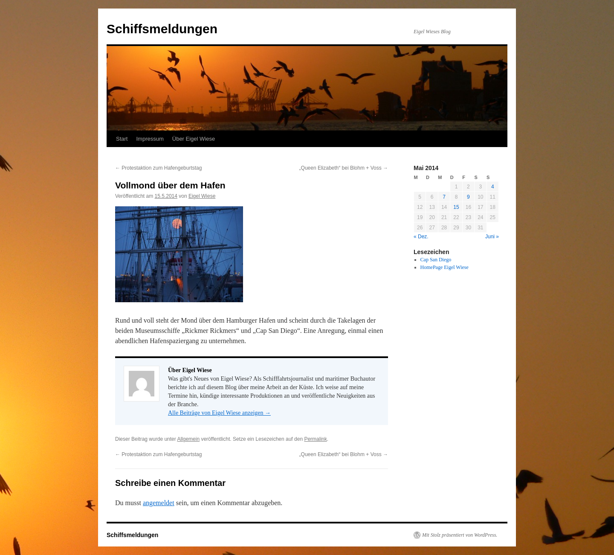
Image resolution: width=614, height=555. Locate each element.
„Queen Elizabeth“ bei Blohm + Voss (343, 168)
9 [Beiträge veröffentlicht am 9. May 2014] (468, 197)
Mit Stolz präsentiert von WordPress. (459, 535)
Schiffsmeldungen (162, 29)
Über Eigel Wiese (193, 139)
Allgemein (188, 439)
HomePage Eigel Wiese (444, 267)
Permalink (315, 439)
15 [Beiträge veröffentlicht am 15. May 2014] (456, 207)
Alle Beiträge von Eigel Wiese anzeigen (219, 413)
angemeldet (158, 502)
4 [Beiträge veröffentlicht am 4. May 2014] (492, 187)
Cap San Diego (436, 260)
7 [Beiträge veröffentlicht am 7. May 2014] (444, 197)
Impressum (149, 139)
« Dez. (421, 237)
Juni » (492, 237)
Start (121, 139)
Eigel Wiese (201, 196)
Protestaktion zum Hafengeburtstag (158, 168)
